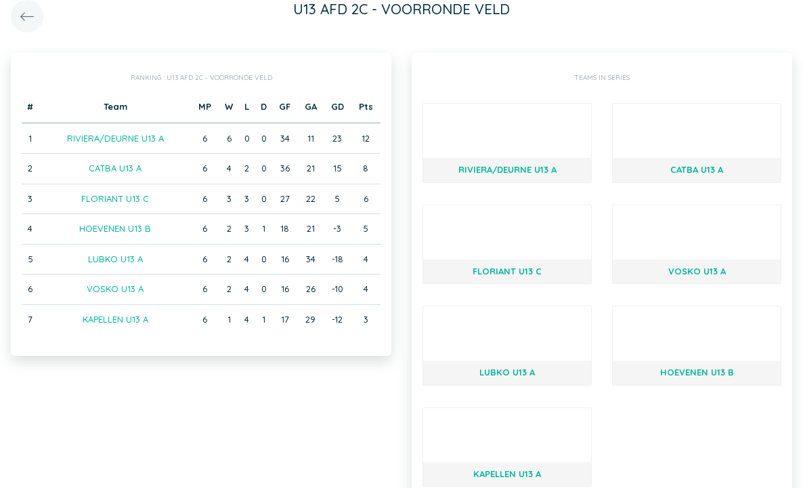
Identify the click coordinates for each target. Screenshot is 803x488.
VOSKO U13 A (115, 288)
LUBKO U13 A (115, 258)
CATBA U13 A (115, 168)
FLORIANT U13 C (115, 198)
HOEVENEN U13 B (115, 228)
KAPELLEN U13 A (115, 319)
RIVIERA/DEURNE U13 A (115, 138)
